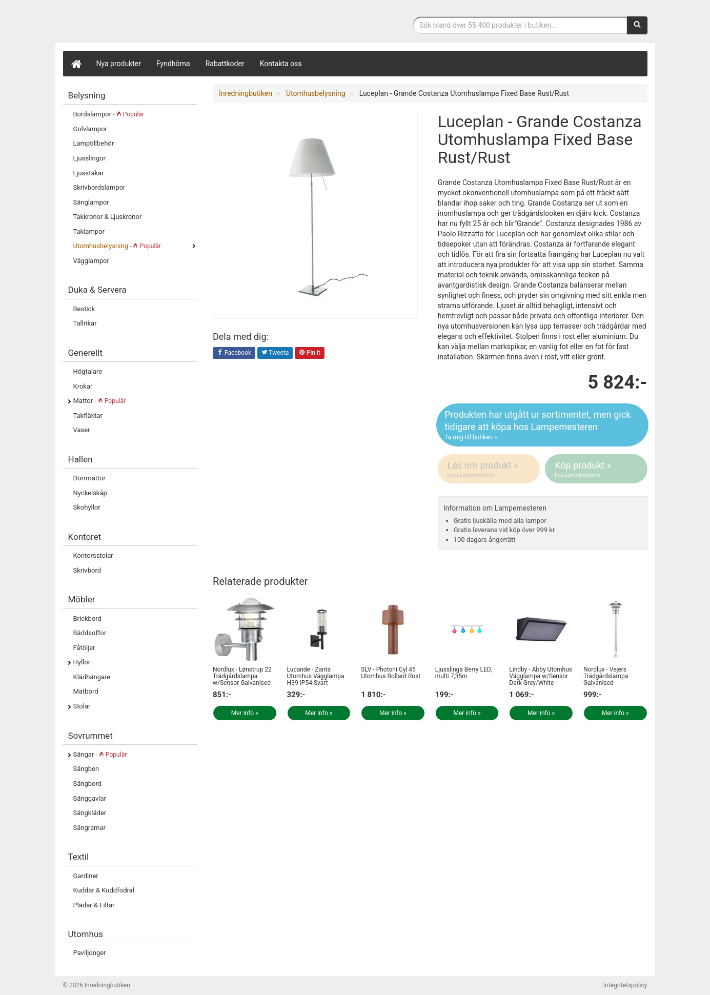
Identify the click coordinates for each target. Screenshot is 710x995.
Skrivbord (87, 570)
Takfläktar (88, 415)
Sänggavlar (89, 798)
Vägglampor (91, 261)
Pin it (309, 353)
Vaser (81, 430)
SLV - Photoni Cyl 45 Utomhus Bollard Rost (390, 673)
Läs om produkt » (490, 469)
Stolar (82, 706)
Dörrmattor (89, 478)
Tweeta (275, 353)
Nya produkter (118, 63)
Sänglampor (91, 202)
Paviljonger (89, 953)
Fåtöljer (84, 648)
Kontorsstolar (93, 555)
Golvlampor (90, 129)
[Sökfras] (520, 25)
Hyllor (82, 662)
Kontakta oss (281, 63)
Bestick (84, 309)
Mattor (99, 400)
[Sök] (637, 25)
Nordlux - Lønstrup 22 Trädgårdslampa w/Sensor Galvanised (242, 676)
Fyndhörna (173, 63)
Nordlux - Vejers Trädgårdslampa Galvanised (605, 676)
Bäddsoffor (90, 633)
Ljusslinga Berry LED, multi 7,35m (463, 673)
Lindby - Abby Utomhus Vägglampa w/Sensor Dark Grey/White (540, 676)
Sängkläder (90, 813)
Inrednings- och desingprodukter (140, 22)
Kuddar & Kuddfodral (103, 890)
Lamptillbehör (93, 143)
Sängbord (87, 783)
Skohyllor (86, 507)
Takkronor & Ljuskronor (107, 216)
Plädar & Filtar (94, 905)
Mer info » (244, 713)
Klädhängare (92, 677)
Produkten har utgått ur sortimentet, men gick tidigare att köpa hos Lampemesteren (542, 425)
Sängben (86, 769)
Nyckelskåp (90, 493)
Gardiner (85, 876)
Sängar (100, 754)
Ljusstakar (88, 173)
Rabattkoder (225, 63)
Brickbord (87, 618)
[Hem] (76, 63)
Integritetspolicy (625, 985)
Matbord (85, 691)
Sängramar (89, 827)
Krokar (83, 386)
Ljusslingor (89, 158)
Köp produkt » (597, 469)
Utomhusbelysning (117, 246)
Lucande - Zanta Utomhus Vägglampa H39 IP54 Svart (315, 676)
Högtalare (88, 371)
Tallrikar (85, 323)
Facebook (234, 353)
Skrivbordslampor (99, 187)
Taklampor (89, 231)
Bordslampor (109, 114)
